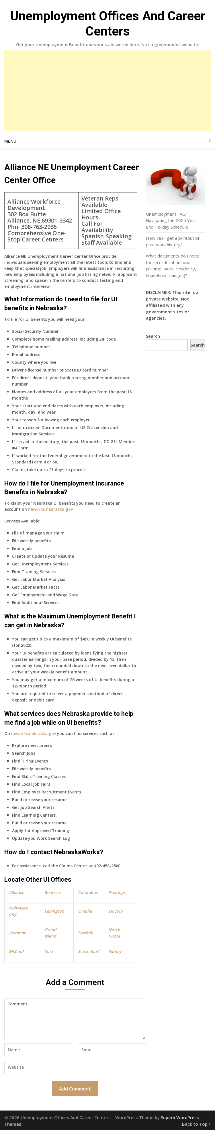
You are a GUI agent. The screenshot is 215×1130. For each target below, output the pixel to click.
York (48, 951)
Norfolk (85, 933)
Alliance (16, 892)
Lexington (54, 911)
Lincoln (115, 911)
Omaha (85, 911)
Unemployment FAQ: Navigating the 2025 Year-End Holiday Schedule (172, 220)
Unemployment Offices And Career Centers (107, 24)
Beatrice (52, 892)
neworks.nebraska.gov (50, 509)
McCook (17, 951)
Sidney (114, 951)
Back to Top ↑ (196, 1124)
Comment (75, 1019)
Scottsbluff (88, 951)
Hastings (117, 892)
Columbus (88, 892)
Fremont (17, 933)
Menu (10, 141)
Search (153, 336)
